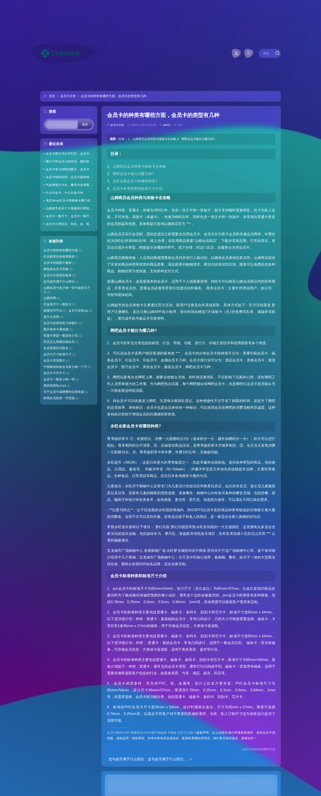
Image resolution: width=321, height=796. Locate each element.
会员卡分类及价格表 (59, 275)
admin (166, 125)
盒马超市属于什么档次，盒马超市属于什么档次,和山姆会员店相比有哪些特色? (148, 759)
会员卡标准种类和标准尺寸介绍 (138, 188)
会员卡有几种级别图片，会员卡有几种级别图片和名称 (70, 169)
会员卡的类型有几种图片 (62, 323)
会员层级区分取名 (57, 348)
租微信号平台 (54, 310)
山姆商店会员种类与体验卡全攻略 (139, 166)
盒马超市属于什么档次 (61, 281)
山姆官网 (51, 298)
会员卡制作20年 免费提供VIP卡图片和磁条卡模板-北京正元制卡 (151, 732)
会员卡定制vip (80, 310)
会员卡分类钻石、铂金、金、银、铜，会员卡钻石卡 (70, 224)
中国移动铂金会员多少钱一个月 (67, 367)
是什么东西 (53, 317)
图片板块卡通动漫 (57, 329)
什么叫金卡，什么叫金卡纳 (64, 192)
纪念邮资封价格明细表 (61, 256)
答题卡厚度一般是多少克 (62, 335)
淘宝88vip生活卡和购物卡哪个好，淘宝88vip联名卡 (70, 200)
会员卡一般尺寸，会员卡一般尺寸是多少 (70, 216)
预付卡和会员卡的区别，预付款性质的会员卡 (70, 161)
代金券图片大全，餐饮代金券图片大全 (70, 185)
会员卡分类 (68, 96)
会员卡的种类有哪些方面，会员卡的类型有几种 (113, 96)
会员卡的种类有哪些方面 (62, 250)
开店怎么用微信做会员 (61, 342)
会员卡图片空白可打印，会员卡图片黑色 (70, 153)
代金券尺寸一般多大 (59, 304)
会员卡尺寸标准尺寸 (59, 354)
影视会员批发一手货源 (61, 398)
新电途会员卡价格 (57, 269)
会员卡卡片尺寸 (56, 373)
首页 (52, 96)
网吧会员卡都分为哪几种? (133, 174)
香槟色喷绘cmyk (56, 385)
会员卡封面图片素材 (59, 263)
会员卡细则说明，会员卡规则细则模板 (70, 177)
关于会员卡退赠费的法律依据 (65, 392)
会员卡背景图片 (56, 360)
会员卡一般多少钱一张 (61, 379)
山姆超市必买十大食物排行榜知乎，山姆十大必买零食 (70, 208)
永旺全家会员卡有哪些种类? (135, 181)
